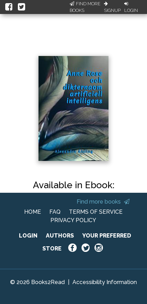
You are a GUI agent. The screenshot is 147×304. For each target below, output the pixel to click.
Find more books (103, 201)
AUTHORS (60, 235)
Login (131, 7)
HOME (32, 211)
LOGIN (28, 235)
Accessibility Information (104, 282)
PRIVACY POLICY (73, 220)
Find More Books (85, 7)
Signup (112, 7)
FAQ (55, 211)
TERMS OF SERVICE (95, 211)
